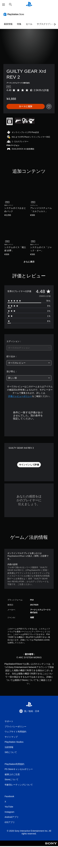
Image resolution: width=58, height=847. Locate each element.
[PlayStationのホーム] (29, 4)
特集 (19, 24)
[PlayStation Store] (14, 14)
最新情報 (8, 24)
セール (29, 24)
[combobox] (29, 347)
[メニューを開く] (3, 4)
